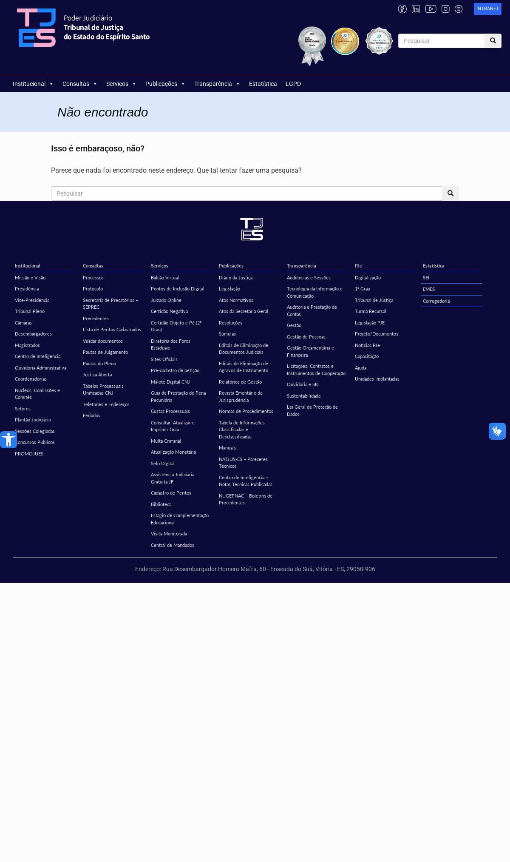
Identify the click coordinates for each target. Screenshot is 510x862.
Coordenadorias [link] (31, 378)
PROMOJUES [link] (29, 453)
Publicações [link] (165, 83)
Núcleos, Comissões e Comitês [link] (37, 393)
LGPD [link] (293, 83)
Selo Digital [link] (163, 463)
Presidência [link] (27, 288)
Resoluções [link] (230, 322)
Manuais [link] (227, 447)
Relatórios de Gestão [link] (240, 381)
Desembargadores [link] (33, 333)
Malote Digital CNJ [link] (170, 381)
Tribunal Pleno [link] (30, 311)
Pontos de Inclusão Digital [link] (177, 288)
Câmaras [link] (23, 322)
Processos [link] (93, 277)
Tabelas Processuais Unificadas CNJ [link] (103, 389)
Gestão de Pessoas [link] (306, 336)
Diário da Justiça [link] (235, 277)
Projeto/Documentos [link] (376, 333)
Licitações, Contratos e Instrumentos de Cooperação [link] (316, 369)
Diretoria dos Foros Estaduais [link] (170, 344)
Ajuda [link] (360, 367)
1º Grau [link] (362, 288)
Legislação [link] (229, 288)
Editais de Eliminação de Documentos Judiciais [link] (243, 348)
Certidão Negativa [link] (169, 311)
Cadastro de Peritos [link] (171, 492)
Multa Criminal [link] (166, 441)
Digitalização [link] (368, 277)
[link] (8, 439)
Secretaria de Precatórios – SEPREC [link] (110, 303)
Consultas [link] (80, 83)
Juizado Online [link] (166, 300)
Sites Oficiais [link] (164, 359)
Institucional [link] (33, 83)
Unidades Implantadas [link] (377, 378)
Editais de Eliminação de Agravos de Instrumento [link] (243, 367)
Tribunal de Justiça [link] (374, 300)
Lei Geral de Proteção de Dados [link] (312, 410)
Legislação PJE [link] (370, 322)
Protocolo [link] (93, 288)
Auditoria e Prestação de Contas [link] (312, 310)
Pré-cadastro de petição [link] (175, 370)
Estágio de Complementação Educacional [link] (180, 518)
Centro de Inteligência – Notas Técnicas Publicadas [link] (245, 481)
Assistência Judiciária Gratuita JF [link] (172, 478)
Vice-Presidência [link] (32, 300)
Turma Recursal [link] (370, 311)
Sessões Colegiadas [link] (35, 431)
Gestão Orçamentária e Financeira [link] (310, 351)
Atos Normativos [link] (236, 300)
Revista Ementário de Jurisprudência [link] (241, 396)
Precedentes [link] (96, 318)
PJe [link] (358, 265)
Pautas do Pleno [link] (99, 363)
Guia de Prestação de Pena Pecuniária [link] (178, 396)
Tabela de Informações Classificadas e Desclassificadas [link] (242, 429)
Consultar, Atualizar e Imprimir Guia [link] (173, 426)
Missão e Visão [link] (30, 277)
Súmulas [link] (227, 333)
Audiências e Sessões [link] (309, 277)
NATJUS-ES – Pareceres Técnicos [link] (243, 462)
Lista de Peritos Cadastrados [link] (112, 329)
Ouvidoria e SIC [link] (303, 384)
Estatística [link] (263, 83)
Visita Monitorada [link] (169, 533)
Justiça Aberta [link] (97, 374)
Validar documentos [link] (103, 341)
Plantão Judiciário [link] (33, 419)
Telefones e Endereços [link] (106, 404)
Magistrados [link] (27, 345)
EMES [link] (429, 289)
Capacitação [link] (367, 356)
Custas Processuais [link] (170, 411)
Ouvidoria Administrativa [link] (40, 367)
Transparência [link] (217, 83)
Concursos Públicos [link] (35, 442)
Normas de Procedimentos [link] (246, 411)
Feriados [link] (91, 415)
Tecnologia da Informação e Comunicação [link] (315, 292)
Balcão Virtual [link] (165, 277)
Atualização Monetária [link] (173, 452)
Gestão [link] (294, 325)
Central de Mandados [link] (172, 545)
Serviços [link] (121, 83)
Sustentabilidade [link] (304, 395)
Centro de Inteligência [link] (37, 356)
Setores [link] (23, 408)
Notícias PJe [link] (367, 345)
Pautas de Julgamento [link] (105, 352)
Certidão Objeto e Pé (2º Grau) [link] (176, 326)
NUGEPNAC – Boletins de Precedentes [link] (245, 499)
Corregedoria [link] (436, 301)
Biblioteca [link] (161, 504)
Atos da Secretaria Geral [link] (243, 311)
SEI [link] (426, 277)
